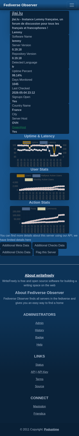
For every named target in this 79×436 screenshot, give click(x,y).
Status (39, 364)
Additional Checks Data (49, 245)
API (33, 371)
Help (39, 344)
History (39, 330)
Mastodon (39, 406)
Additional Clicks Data (16, 252)
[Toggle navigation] (72, 5)
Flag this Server (46, 252)
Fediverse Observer (20, 5)
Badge (39, 337)
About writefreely (39, 275)
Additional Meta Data (15, 245)
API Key (43, 371)
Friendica (40, 413)
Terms (40, 379)
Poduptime (51, 429)
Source (39, 386)
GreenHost (19, 127)
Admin (39, 323)
